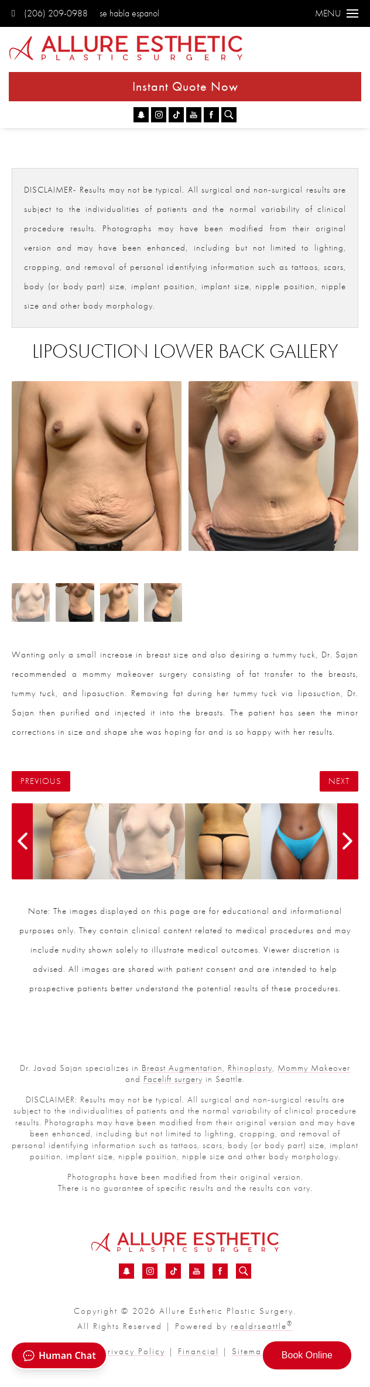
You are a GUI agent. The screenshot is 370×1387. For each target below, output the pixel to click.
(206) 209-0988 (50, 13)
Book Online (307, 1355)
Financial (198, 1351)
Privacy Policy (133, 1351)
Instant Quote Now (185, 86)
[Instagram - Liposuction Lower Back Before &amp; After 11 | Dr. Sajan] (158, 114)
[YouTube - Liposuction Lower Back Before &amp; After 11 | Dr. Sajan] (193, 114)
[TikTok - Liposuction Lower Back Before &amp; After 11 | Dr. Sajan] (176, 114)
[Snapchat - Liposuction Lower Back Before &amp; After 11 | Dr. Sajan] (141, 114)
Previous (40, 781)
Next (339, 781)
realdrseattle (262, 1326)
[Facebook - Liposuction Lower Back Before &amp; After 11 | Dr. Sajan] (211, 114)
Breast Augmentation (182, 1068)
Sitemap (250, 1351)
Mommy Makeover (314, 1068)
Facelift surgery (173, 1079)
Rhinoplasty (250, 1068)
